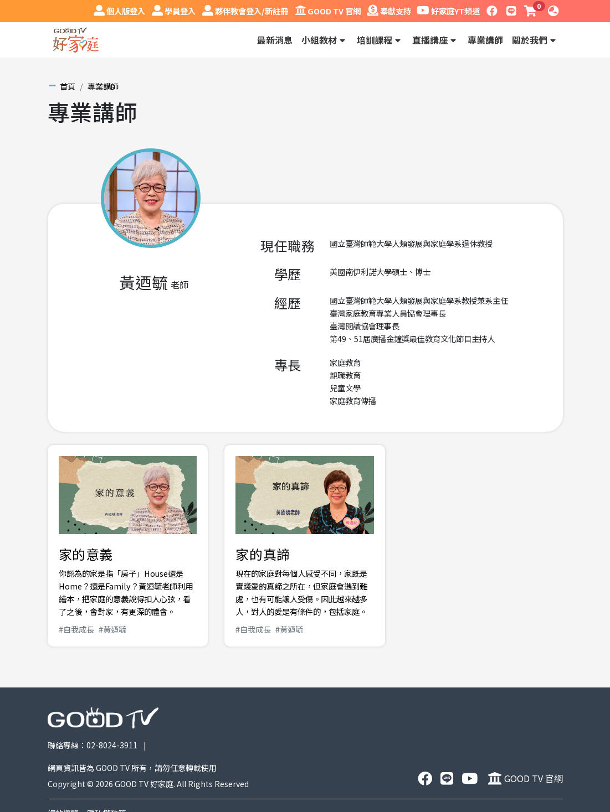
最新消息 (275, 39)
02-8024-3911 (111, 745)
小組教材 (324, 39)
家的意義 (86, 553)
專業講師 (485, 39)
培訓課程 (380, 39)
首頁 (67, 86)
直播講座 (435, 39)
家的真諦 (262, 553)
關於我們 (535, 39)
